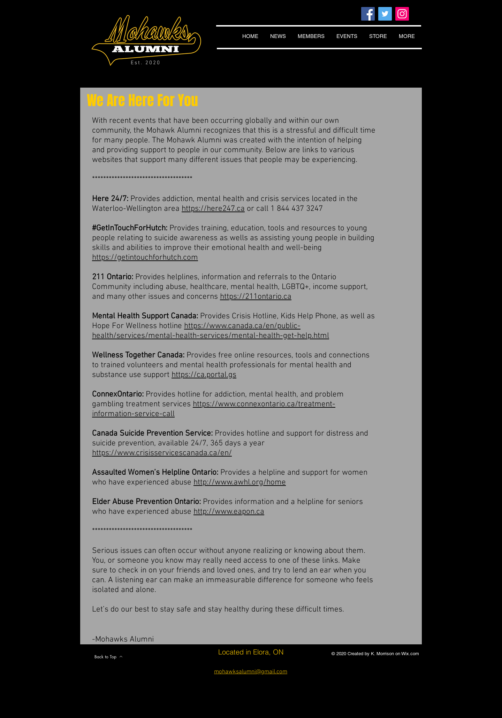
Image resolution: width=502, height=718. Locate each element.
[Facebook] (368, 14)
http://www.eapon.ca (228, 512)
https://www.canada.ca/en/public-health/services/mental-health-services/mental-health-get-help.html (210, 331)
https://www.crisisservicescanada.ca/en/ (162, 453)
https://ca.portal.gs (204, 375)
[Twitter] (385, 14)
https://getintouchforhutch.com (145, 257)
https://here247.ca (213, 209)
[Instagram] (402, 14)
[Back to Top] (108, 657)
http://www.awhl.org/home (239, 482)
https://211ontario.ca (255, 297)
